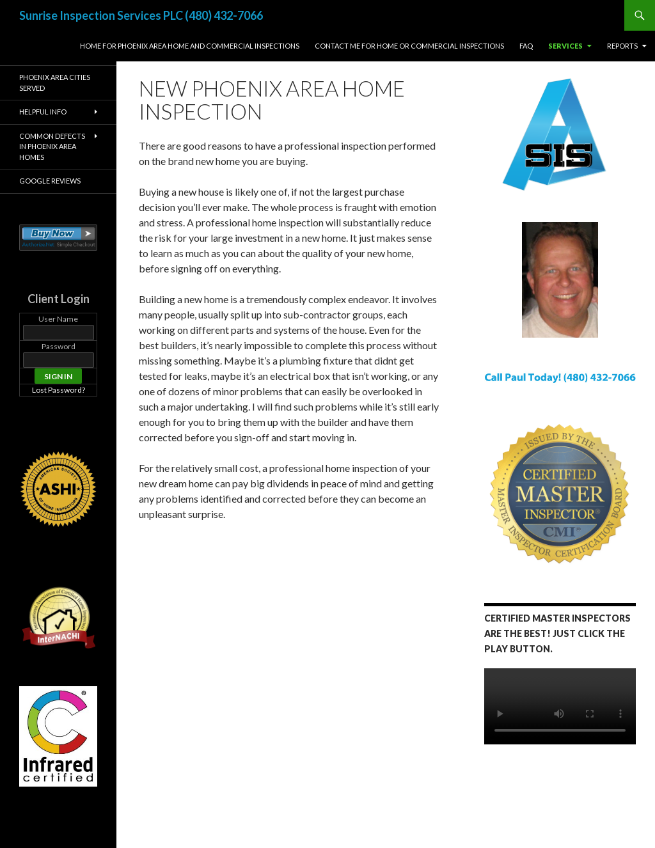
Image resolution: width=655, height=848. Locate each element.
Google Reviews (50, 181)
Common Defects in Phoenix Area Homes (52, 146)
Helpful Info (43, 111)
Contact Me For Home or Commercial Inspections (409, 46)
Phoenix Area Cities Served (54, 82)
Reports (622, 46)
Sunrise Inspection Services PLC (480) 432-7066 (141, 15)
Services (565, 46)
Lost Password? (58, 390)
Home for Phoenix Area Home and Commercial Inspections (189, 46)
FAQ (526, 46)
